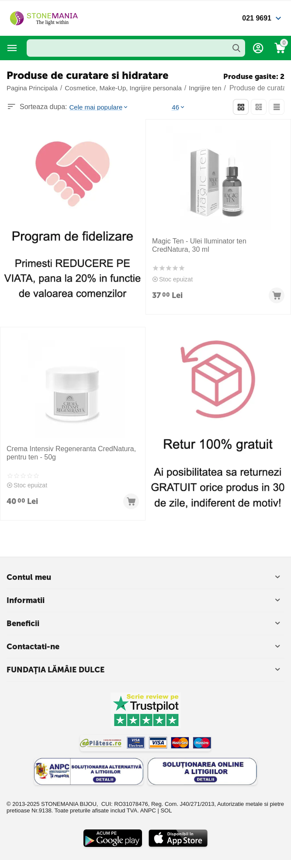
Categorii (12, 48)
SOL (166, 810)
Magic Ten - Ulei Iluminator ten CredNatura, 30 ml (199, 245)
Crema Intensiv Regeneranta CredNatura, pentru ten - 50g (71, 453)
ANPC (148, 810)
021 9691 (256, 18)
